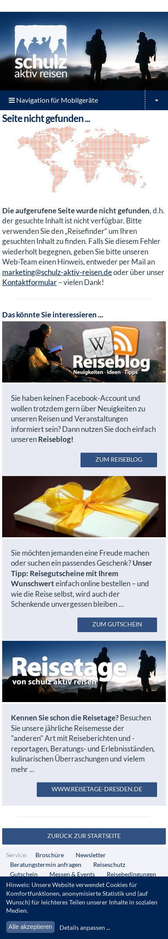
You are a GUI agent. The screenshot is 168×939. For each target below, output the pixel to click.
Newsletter (91, 855)
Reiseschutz (109, 864)
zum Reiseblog (118, 459)
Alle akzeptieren (30, 926)
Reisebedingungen (131, 874)
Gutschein (24, 874)
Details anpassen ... (85, 927)
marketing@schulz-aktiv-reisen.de (57, 272)
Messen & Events (72, 874)
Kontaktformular (29, 282)
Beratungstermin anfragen (45, 864)
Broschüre (49, 855)
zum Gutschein (117, 624)
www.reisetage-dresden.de (97, 789)
